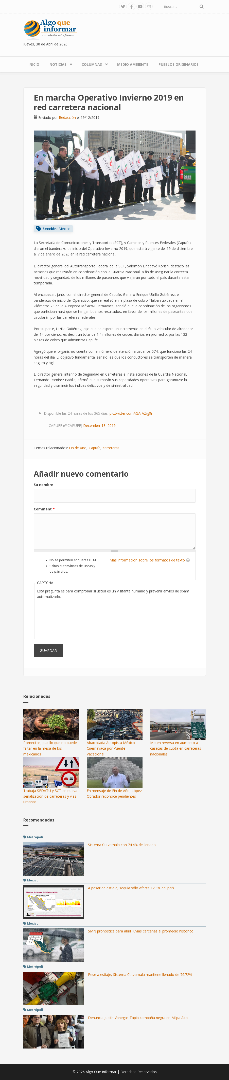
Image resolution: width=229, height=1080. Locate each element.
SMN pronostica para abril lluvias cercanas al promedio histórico (140, 931)
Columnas (92, 64)
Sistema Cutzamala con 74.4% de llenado (122, 844)
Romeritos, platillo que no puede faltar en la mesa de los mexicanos (50, 748)
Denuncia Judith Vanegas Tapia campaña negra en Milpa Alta (138, 1017)
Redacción (67, 117)
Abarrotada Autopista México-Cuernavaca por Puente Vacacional (111, 748)
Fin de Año (77, 447)
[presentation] (58, 618)
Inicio (33, 64)
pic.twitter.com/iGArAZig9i (131, 413)
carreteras (111, 447)
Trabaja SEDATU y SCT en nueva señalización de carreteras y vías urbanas (50, 796)
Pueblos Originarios (178, 64)
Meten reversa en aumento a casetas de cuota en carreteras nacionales (175, 748)
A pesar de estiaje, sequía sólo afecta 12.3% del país (131, 887)
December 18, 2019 (99, 425)
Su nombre (43, 484)
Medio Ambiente (132, 64)
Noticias (57, 64)
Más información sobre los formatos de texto (147, 560)
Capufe (94, 447)
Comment (44, 509)
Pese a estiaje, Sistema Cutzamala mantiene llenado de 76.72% (140, 974)
